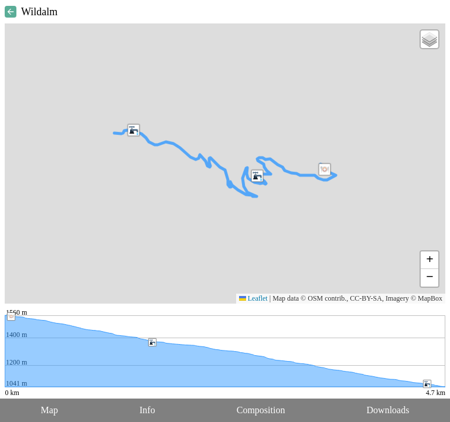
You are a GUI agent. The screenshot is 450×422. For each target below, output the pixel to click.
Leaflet (253, 298)
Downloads (388, 410)
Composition (261, 410)
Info (147, 410)
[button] (325, 169)
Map (49, 410)
